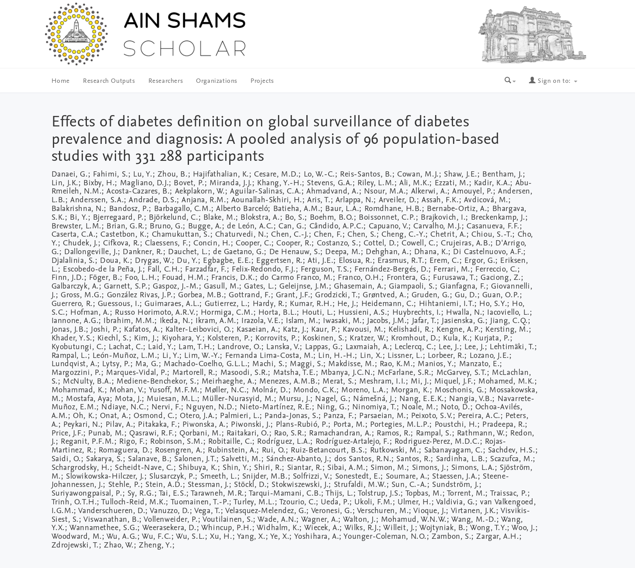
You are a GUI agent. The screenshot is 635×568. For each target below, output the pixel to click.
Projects (262, 81)
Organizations (216, 81)
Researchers (165, 81)
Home (60, 81)
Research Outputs (109, 81)
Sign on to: (553, 81)
